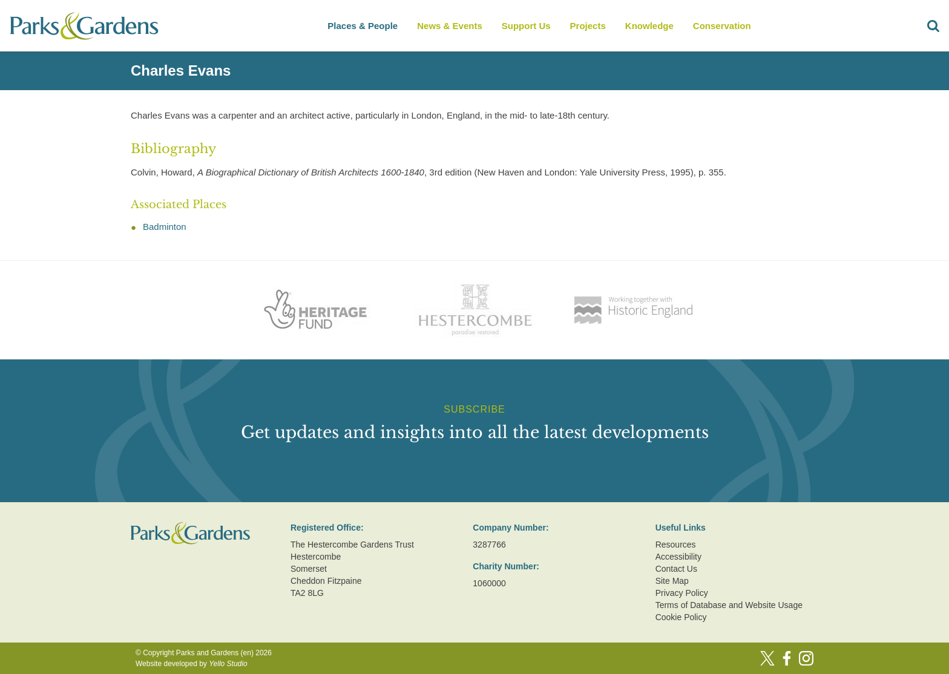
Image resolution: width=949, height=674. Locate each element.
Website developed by (192, 663)
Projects (588, 26)
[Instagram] (806, 658)
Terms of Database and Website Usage (729, 605)
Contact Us (676, 569)
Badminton (164, 226)
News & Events (449, 26)
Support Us (526, 26)
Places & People (362, 26)
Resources (675, 544)
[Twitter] (767, 658)
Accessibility (678, 556)
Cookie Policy (681, 617)
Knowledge (649, 26)
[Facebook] (787, 658)
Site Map (672, 581)
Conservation (722, 26)
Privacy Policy (681, 593)
